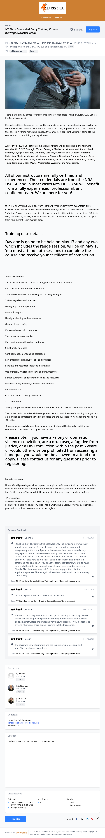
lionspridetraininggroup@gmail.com (23, 723)
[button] (93, 29)
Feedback (59, 17)
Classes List (46, 17)
